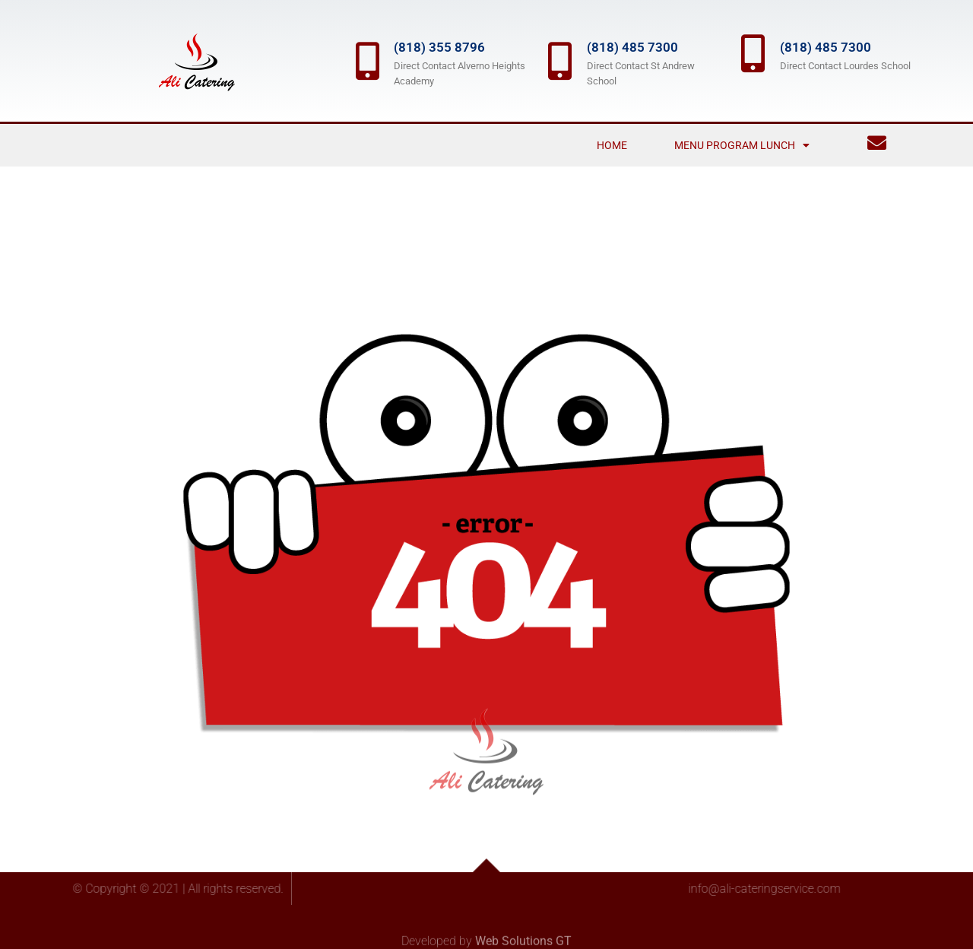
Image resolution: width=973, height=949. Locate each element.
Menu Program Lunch (742, 145)
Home (612, 145)
